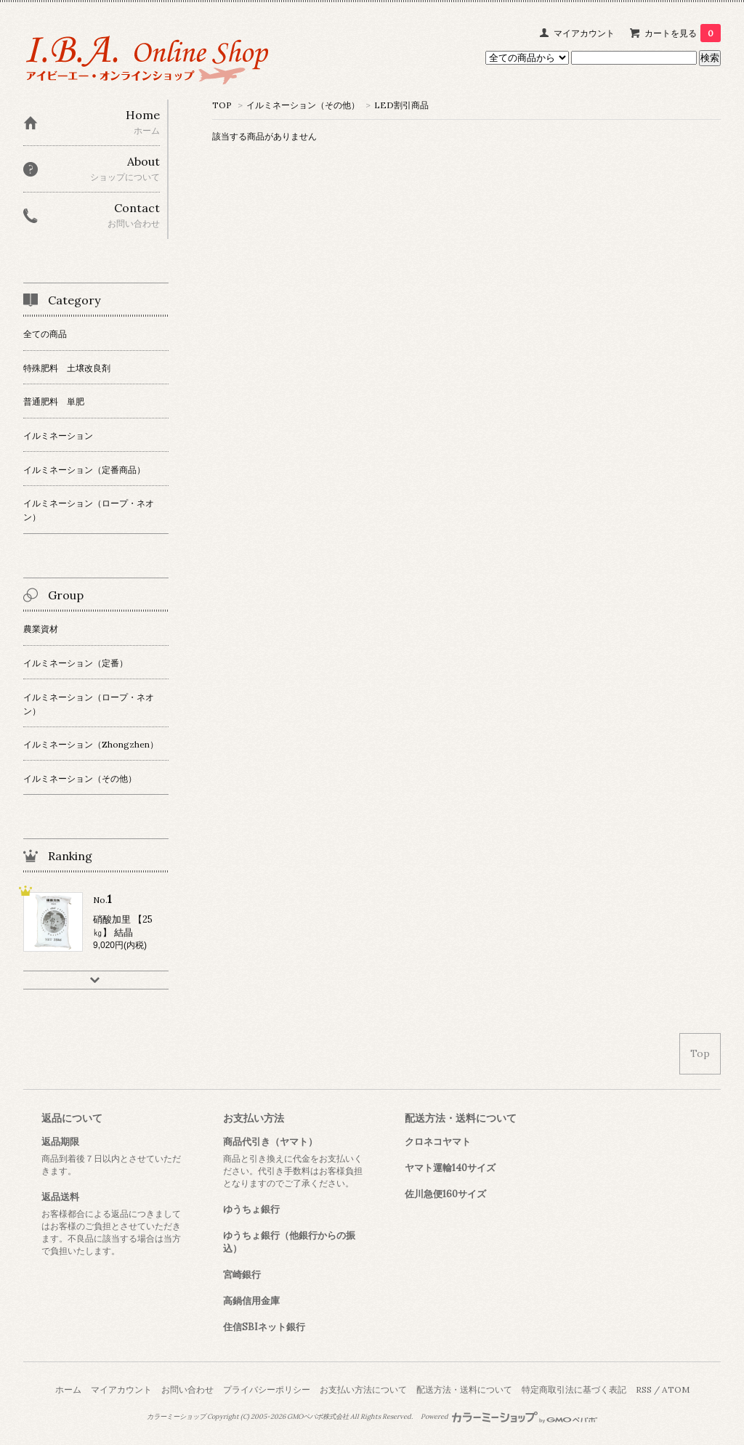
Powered (509, 1416)
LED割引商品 (401, 105)
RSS (644, 1389)
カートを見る (682, 33)
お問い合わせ (187, 1389)
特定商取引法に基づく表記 (574, 1389)
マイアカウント (584, 33)
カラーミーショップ (176, 1416)
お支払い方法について (363, 1389)
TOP (222, 105)
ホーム (68, 1389)
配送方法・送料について (464, 1389)
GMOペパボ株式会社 (318, 1416)
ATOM (676, 1389)
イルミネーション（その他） (303, 105)
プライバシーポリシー (266, 1389)
